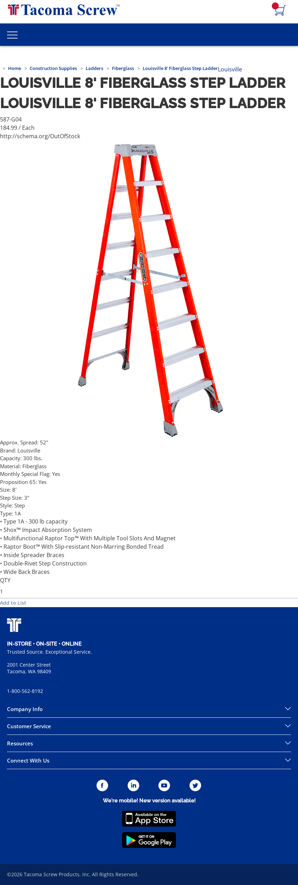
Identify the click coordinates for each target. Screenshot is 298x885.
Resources (20, 743)
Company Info (25, 708)
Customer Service (29, 726)
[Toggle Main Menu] (12, 34)
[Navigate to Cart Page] (280, 11)
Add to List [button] (13, 602)
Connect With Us (28, 760)
